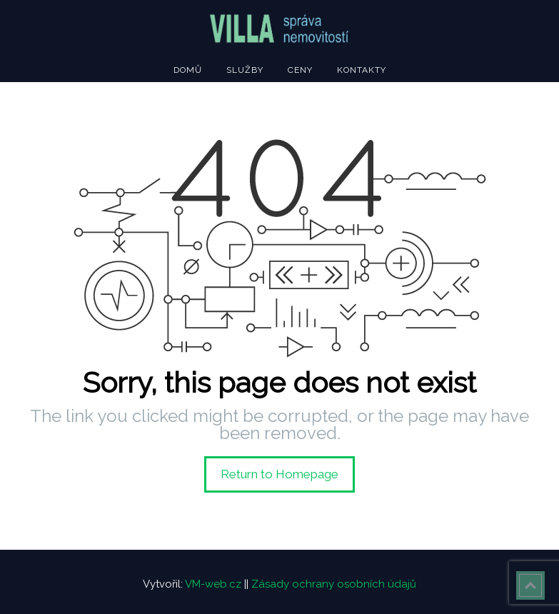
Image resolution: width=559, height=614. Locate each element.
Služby (244, 70)
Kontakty (361, 70)
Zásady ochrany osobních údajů (333, 584)
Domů (187, 70)
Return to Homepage (279, 474)
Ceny (300, 70)
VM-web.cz (213, 584)
